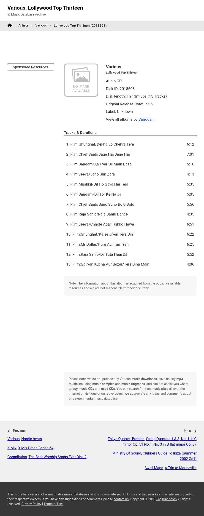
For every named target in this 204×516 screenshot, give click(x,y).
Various (41, 25)
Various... (147, 119)
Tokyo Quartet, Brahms (126, 439)
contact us (121, 499)
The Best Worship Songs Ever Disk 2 (57, 457)
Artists (23, 25)
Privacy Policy (31, 504)
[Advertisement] (102, 47)
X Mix (12, 448)
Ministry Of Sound (126, 453)
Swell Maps (154, 468)
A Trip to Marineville (180, 468)
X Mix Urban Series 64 (35, 448)
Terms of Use (53, 504)
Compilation (17, 457)
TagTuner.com (166, 499)
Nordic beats (31, 439)
